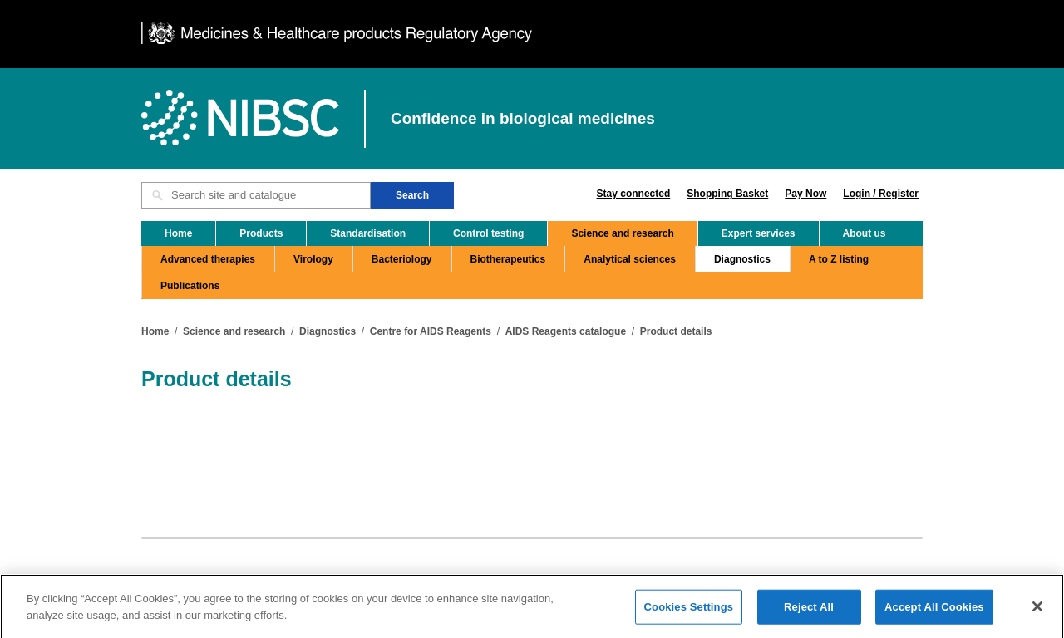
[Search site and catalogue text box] (256, 195)
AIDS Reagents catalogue (565, 331)
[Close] (1037, 610)
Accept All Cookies (934, 611)
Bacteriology (402, 259)
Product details (676, 331)
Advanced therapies (207, 259)
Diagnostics (742, 259)
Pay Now (805, 193)
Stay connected (634, 193)
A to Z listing (839, 259)
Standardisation (368, 233)
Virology (313, 259)
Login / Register (881, 193)
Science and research (622, 233)
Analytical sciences (630, 259)
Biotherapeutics (508, 259)
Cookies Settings (689, 611)
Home (178, 233)
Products (261, 233)
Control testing (488, 233)
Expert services (759, 233)
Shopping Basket (727, 193)
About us (864, 233)
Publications (189, 286)
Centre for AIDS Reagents (430, 331)
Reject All (809, 611)
